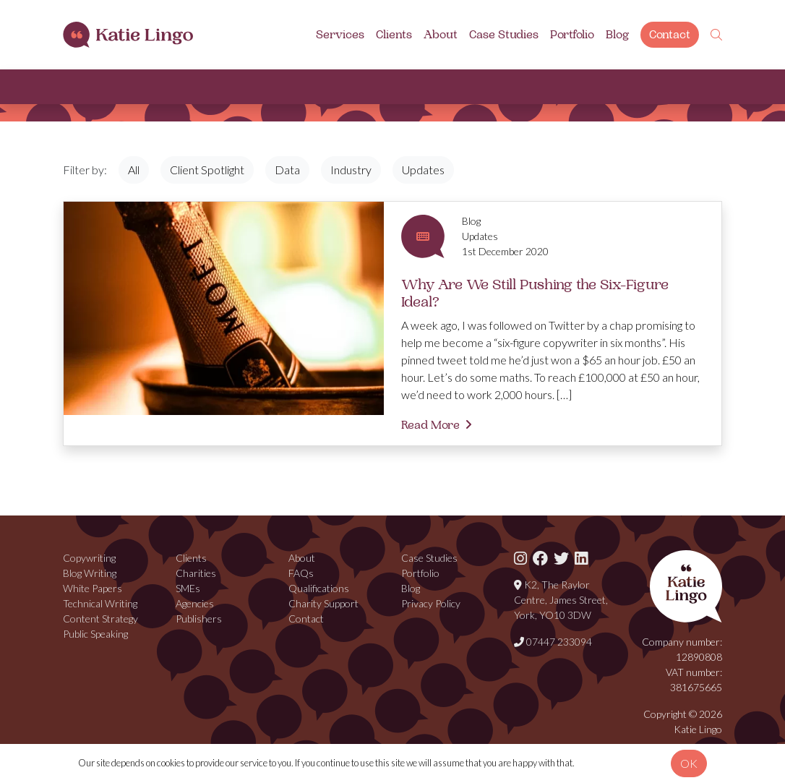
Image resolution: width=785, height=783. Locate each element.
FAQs (301, 573)
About (441, 34)
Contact (669, 34)
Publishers (199, 618)
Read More (430, 425)
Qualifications (318, 588)
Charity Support (323, 603)
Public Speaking (95, 634)
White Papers (92, 588)
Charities (196, 573)
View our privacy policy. (620, 763)
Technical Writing (100, 603)
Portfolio (572, 34)
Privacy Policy (430, 603)
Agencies (195, 603)
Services (340, 34)
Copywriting (89, 558)
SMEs (188, 588)
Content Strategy (100, 618)
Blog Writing (89, 573)
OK (689, 763)
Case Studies (504, 34)
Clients (394, 34)
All (134, 169)
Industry (351, 169)
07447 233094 (553, 642)
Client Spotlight (207, 169)
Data (287, 169)
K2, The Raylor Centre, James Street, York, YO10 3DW (561, 599)
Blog (617, 34)
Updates (423, 169)
